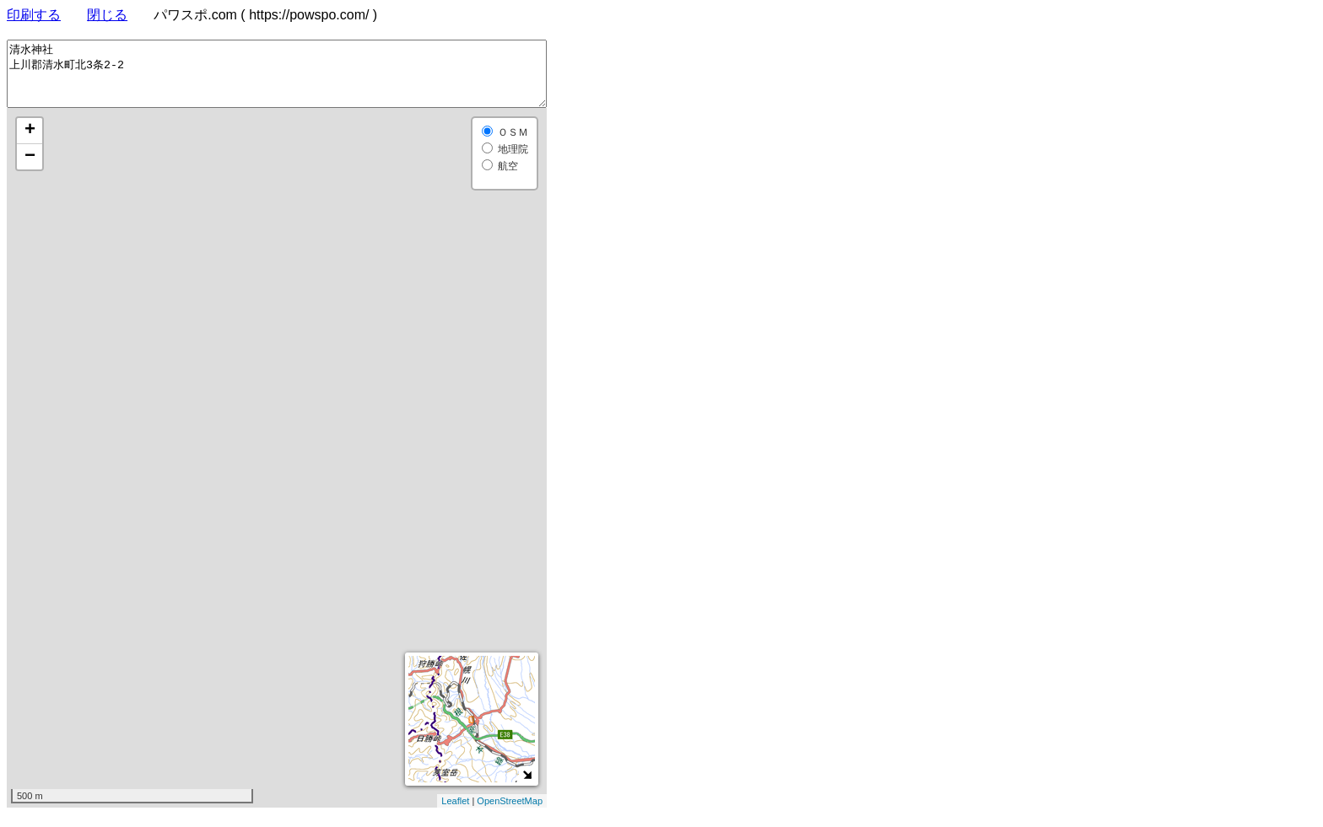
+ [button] (29, 143)
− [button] (29, 169)
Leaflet (455, 813)
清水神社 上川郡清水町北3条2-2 (277, 80)
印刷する (34, 15)
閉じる (107, 15)
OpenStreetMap (510, 813)
